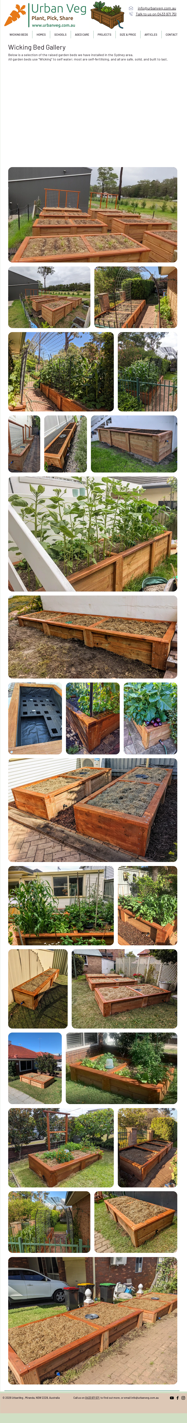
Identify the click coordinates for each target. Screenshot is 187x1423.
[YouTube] (171, 1398)
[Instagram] (183, 1398)
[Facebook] (177, 1398)
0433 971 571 (92, 1397)
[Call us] (131, 13)
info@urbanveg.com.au (145, 1397)
